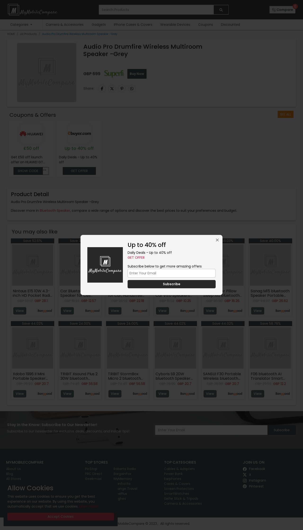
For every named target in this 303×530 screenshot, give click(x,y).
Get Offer (136, 257)
